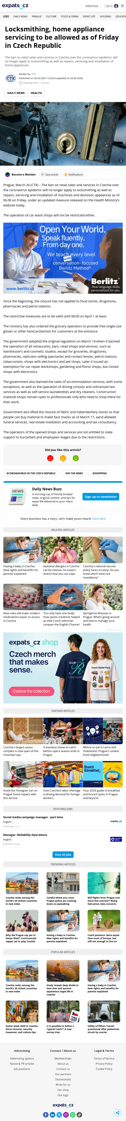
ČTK (34, 74)
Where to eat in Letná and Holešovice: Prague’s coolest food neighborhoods (101, 751)
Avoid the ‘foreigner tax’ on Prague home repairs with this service (20, 794)
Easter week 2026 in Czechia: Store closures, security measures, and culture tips (22, 1029)
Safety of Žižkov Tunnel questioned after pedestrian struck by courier (103, 1029)
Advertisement (115, 220)
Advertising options (22, 1058)
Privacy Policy (104, 1064)
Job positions (22, 1069)
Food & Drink (69, 16)
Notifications (73, 174)
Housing (105, 16)
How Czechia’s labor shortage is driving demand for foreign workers (62, 794)
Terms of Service (104, 1058)
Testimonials (63, 1079)
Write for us (63, 1084)
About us (63, 1064)
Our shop (63, 1090)
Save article (49, 174)
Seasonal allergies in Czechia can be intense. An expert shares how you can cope (61, 570)
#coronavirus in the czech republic (31, 473)
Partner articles (63, 711)
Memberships (63, 1058)
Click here (99, 519)
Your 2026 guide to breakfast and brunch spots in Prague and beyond (101, 794)
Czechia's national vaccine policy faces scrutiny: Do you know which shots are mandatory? (101, 571)
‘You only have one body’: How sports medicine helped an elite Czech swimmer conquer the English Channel (61, 618)
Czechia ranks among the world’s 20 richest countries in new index (21, 900)
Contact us (63, 1069)
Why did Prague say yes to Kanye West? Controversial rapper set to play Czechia (21, 938)
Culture (51, 16)
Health (36, 93)
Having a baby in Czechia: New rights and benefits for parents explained (20, 570)
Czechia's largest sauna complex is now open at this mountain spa (21, 751)
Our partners (63, 1074)
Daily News (20, 16)
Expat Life (89, 16)
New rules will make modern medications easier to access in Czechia (21, 617)
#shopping (100, 473)
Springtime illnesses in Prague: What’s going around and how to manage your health (101, 618)
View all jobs (63, 854)
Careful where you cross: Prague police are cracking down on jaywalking (61, 900)
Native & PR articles (22, 1064)
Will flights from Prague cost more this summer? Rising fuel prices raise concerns (104, 900)
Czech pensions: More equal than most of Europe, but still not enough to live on (103, 938)
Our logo (63, 1095)
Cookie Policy (104, 1069)
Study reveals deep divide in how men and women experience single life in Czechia (62, 990)
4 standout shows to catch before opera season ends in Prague (61, 751)
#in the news (74, 473)
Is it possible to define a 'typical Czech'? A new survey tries (60, 1029)
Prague (36, 16)
